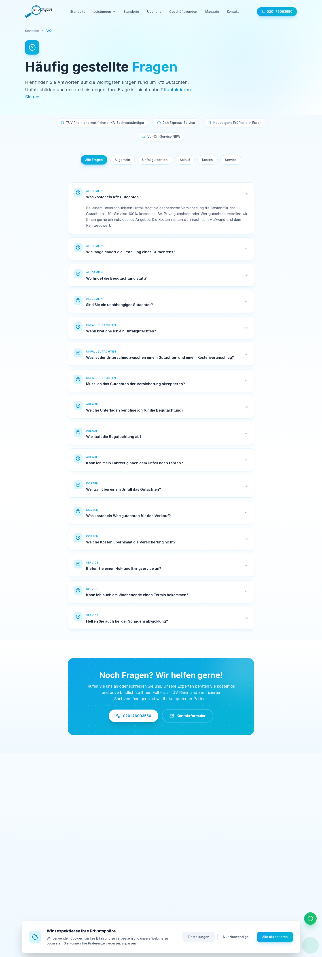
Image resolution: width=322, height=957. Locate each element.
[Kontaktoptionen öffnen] (310, 918)
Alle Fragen (94, 160)
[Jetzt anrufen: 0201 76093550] (277, 11)
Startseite (77, 11)
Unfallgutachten (155, 160)
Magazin (212, 11)
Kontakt (233, 11)
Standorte (131, 11)
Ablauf (185, 160)
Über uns (154, 11)
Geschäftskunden (183, 11)
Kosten (207, 160)
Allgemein (122, 160)
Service (231, 160)
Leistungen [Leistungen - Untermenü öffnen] (104, 11)
